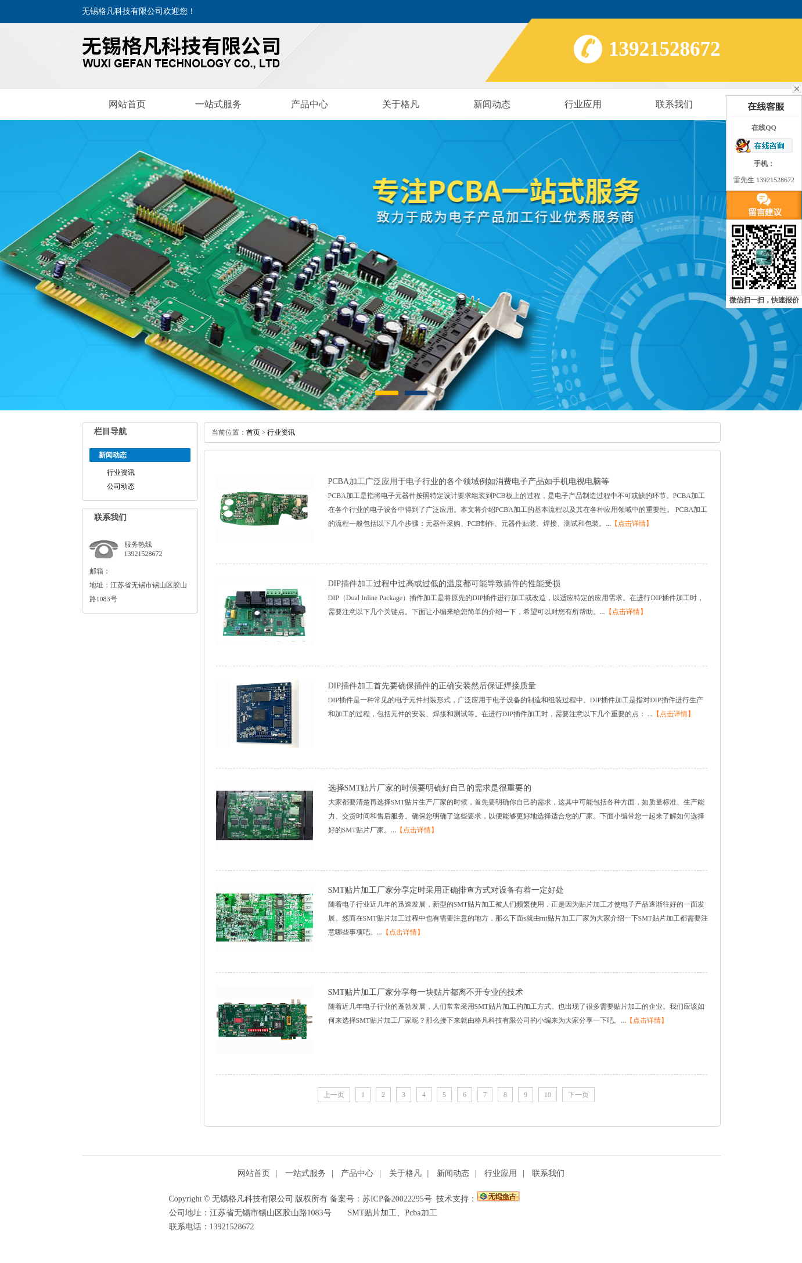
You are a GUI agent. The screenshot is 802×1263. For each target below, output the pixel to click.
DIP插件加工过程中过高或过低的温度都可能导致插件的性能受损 (444, 583)
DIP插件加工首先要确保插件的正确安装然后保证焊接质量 (432, 685)
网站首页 (127, 104)
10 (547, 1095)
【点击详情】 (632, 523)
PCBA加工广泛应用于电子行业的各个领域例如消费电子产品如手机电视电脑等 (469, 481)
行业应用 (583, 104)
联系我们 (674, 104)
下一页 (578, 1095)
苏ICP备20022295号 (397, 1199)
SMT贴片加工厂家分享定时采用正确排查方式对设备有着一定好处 (446, 890)
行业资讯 (121, 472)
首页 (253, 432)
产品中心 (309, 104)
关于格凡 (400, 104)
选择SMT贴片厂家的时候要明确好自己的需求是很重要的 (430, 788)
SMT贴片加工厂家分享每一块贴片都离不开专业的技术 (426, 992)
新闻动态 (491, 104)
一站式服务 (218, 104)
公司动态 (121, 486)
